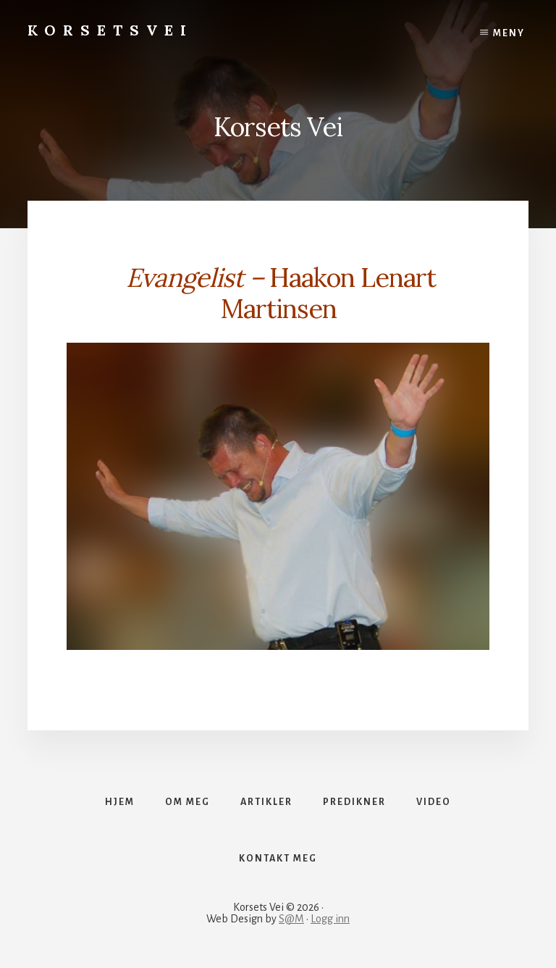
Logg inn (330, 919)
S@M (291, 919)
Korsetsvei (110, 30)
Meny (509, 33)
